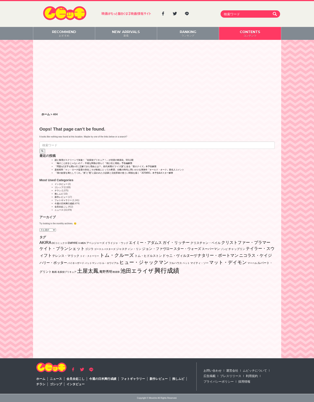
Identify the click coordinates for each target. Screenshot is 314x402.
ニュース (59, 210)
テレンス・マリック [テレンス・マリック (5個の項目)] (65, 255)
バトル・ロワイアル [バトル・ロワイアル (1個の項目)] (108, 263)
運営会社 (232, 370)
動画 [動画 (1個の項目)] (54, 272)
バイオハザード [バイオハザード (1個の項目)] (76, 263)
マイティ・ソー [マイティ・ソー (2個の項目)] (199, 263)
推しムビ (59, 194)
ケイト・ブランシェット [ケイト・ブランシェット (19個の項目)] (62, 248)
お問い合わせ (213, 370)
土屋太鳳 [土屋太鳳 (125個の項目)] (88, 271)
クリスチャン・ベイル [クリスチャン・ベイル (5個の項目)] (205, 243)
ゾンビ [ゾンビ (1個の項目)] (224, 249)
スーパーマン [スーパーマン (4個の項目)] (211, 249)
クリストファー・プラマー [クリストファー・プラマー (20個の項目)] (245, 242)
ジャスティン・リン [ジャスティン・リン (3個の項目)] (128, 249)
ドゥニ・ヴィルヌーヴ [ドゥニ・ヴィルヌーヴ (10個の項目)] (179, 255)
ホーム (40, 378)
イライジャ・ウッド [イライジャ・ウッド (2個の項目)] (116, 243)
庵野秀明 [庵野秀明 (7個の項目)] (105, 271)
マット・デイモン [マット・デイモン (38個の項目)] (228, 262)
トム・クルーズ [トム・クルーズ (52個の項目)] (117, 255)
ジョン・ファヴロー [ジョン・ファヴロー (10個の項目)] (157, 249)
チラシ (58, 190)
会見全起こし (61, 207)
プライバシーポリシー (219, 381)
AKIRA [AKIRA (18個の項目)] (45, 242)
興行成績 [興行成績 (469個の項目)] (166, 270)
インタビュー (61, 184)
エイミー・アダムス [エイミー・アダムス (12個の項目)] (145, 243)
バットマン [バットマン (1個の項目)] (91, 263)
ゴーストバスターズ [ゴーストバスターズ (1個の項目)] (104, 249)
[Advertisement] (157, 76)
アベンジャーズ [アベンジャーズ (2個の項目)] (95, 243)
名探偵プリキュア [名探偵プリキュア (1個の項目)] (66, 272)
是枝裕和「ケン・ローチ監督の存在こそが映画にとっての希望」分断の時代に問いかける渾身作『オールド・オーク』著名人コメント (119, 169)
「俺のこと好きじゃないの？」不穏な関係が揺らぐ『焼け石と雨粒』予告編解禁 (93, 163)
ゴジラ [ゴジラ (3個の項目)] (89, 249)
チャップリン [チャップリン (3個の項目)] (236, 249)
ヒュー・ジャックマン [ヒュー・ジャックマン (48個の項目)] (144, 262)
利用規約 (252, 376)
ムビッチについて (255, 370)
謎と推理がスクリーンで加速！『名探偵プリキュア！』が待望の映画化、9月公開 (94, 160)
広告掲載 (210, 376)
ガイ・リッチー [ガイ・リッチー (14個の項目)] (176, 242)
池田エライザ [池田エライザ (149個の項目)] (137, 271)
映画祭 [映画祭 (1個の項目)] (116, 272)
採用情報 (244, 381)
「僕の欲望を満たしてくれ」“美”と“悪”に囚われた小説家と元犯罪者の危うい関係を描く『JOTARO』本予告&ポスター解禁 (114, 173)
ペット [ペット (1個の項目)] (186, 263)
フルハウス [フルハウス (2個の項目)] (175, 263)
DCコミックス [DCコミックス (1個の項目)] (59, 243)
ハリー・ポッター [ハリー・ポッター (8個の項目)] (53, 263)
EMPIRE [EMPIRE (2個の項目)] (73, 243)
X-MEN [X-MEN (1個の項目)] (82, 243)
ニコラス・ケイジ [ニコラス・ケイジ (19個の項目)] (255, 255)
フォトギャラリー (63, 200)
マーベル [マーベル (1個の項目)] (252, 263)
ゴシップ (59, 187)
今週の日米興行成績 (64, 203)
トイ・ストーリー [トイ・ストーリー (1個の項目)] (89, 256)
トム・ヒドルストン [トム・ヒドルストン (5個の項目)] (148, 255)
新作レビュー (61, 197)
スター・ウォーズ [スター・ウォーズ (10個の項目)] (187, 249)
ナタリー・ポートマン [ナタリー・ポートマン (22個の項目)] (217, 255)
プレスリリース (230, 376)
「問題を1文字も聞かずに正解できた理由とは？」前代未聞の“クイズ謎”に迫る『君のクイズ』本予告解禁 (105, 166)
